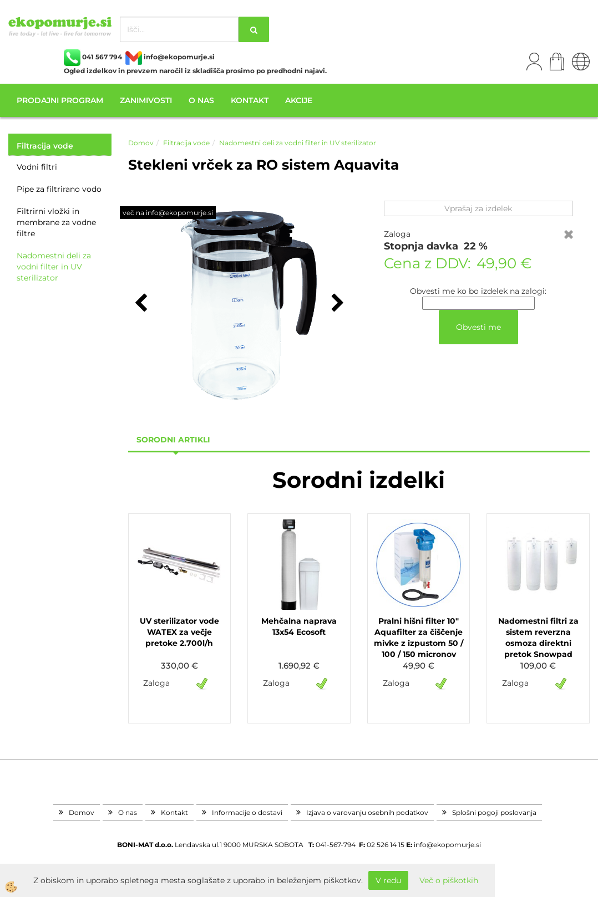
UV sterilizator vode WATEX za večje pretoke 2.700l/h (179, 632)
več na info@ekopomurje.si (168, 212)
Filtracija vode (186, 143)
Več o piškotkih (448, 880)
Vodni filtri (37, 167)
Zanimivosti (146, 100)
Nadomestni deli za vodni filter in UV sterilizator (54, 267)
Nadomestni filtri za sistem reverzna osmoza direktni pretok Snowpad (538, 637)
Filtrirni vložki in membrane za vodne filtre (56, 222)
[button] (336, 303)
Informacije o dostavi (247, 812)
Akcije (298, 100)
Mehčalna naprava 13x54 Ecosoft (299, 626)
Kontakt (249, 100)
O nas (201, 100)
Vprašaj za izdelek (478, 208)
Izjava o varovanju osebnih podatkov (367, 812)
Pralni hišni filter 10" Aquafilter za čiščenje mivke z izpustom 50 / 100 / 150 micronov (418, 637)
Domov (141, 143)
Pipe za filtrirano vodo (59, 189)
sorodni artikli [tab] (173, 440)
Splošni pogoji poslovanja (494, 812)
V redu (388, 880)
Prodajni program (60, 100)
